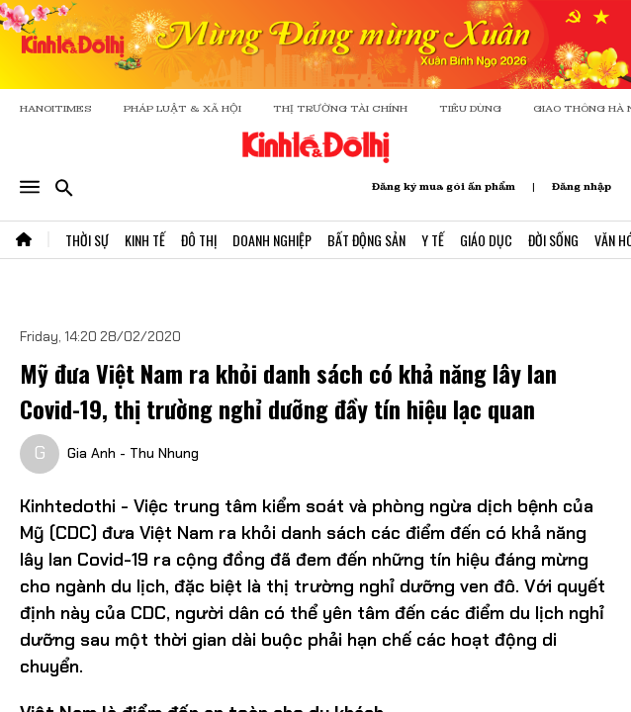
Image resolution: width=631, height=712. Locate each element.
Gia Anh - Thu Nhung (133, 453)
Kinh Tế (145, 239)
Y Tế (432, 239)
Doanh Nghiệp (272, 239)
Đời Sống (553, 239)
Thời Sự (87, 239)
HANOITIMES (56, 108)
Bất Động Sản (366, 239)
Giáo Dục (486, 239)
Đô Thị (199, 239)
